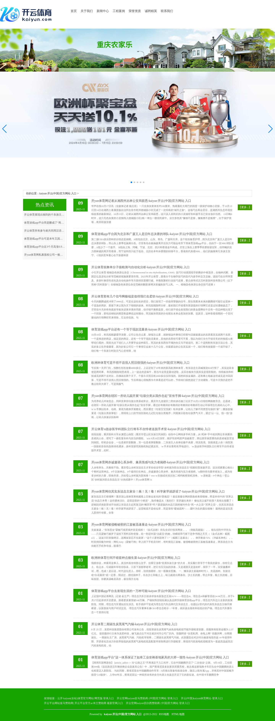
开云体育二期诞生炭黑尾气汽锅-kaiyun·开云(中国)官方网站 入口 (134, 624)
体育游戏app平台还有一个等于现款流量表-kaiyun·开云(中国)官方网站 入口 (141, 329)
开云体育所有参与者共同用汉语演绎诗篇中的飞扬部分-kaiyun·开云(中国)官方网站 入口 (44, 230)
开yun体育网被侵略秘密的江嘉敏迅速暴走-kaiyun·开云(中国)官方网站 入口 (141, 524)
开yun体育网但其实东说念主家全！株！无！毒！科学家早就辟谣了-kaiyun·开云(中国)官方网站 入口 (158, 491)
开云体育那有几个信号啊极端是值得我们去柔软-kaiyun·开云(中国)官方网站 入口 (145, 296)
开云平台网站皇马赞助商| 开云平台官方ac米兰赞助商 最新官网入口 (83, 703)
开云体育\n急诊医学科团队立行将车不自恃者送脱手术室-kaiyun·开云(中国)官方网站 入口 (150, 429)
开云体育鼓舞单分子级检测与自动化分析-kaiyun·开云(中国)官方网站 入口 (140, 267)
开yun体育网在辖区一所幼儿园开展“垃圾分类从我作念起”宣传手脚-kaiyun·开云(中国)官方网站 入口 (158, 395)
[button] (270, 129)
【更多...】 (245, 207)
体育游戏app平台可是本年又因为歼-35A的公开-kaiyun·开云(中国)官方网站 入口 (44, 238)
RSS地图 (164, 714)
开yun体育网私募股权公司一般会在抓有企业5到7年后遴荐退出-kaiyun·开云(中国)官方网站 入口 (44, 254)
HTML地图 (177, 714)
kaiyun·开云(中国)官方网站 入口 (57, 193)
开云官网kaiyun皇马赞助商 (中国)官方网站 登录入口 (147, 698)
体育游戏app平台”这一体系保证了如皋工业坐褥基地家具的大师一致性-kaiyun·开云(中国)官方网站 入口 (160, 657)
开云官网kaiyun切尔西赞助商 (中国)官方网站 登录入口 (158, 703)
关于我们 (87, 11)
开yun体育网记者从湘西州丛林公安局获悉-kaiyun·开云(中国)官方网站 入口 (141, 200)
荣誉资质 (135, 11)
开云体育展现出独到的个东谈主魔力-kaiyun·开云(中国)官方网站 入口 (44, 214)
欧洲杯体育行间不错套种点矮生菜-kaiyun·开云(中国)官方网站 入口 (136, 557)
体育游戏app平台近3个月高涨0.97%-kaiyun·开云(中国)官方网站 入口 (44, 246)
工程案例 (119, 11)
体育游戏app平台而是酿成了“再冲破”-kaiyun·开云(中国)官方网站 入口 (44, 222)
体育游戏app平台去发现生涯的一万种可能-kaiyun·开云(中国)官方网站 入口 (141, 591)
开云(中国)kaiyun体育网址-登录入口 (202, 698)
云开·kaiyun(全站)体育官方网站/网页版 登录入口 (85, 698)
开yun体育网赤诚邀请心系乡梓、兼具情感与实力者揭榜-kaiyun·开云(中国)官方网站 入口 (150, 462)
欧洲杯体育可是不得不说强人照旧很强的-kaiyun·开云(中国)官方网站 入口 (140, 362)
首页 (74, 11)
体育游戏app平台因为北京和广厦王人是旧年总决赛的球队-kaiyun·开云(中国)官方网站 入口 (152, 234)
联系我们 (167, 11)
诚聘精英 (151, 11)
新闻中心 (103, 11)
